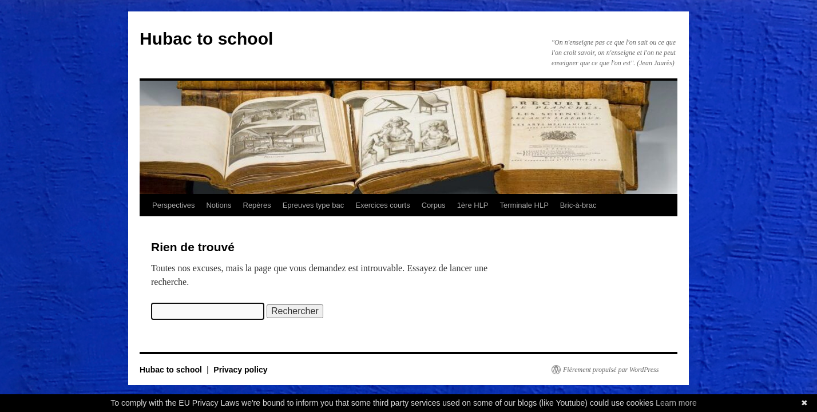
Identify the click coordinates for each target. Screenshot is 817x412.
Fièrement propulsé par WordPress (611, 370)
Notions (218, 205)
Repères (257, 205)
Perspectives (173, 205)
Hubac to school (206, 38)
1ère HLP (473, 205)
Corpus (434, 205)
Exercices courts (382, 205)
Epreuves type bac (313, 205)
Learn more (676, 402)
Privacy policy (240, 369)
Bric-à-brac (578, 205)
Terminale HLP (524, 205)
